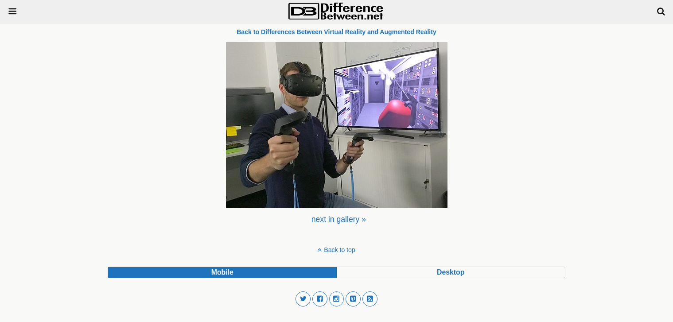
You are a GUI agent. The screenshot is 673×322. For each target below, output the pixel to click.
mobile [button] (222, 272)
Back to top (339, 249)
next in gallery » (338, 219)
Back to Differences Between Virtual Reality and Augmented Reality (336, 31)
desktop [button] (450, 272)
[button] (303, 298)
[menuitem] (338, 219)
